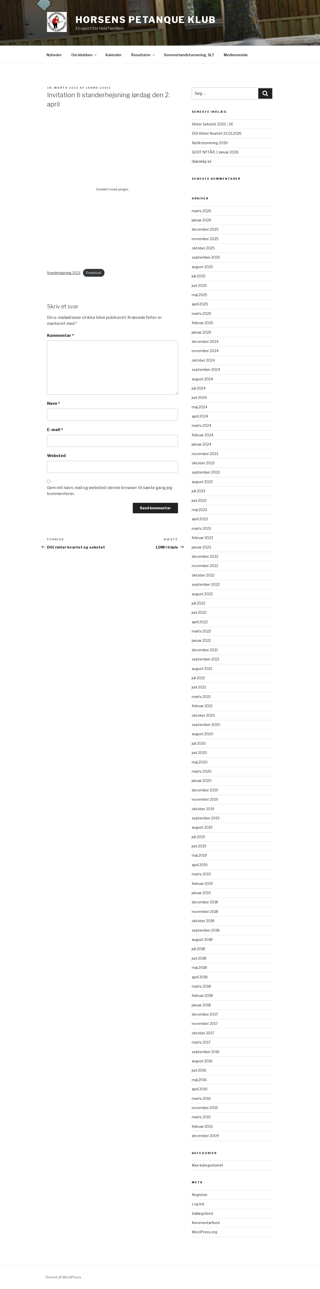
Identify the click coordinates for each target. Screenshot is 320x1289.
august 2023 (202, 482)
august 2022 (202, 594)
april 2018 (200, 977)
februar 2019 (202, 883)
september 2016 (206, 1052)
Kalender (114, 55)
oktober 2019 (203, 809)
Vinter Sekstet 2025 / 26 (212, 124)
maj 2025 (199, 295)
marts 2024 (201, 425)
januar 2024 (201, 444)
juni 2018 (199, 958)
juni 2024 (199, 397)
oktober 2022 (203, 575)
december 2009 (205, 1136)
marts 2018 (201, 986)
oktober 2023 (203, 463)
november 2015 (205, 1108)
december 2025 (205, 229)
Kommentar (60, 335)
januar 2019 (201, 893)
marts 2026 (201, 211)
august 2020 (202, 734)
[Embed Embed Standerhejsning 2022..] (112, 189)
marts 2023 (201, 528)
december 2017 (205, 1014)
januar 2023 (201, 547)
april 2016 (200, 1089)
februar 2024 (202, 435)
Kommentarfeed (206, 1223)
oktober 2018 (203, 921)
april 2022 (200, 622)
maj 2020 (200, 762)
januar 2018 (201, 1005)
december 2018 (205, 902)
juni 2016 (199, 1070)
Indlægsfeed (202, 1213)
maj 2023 (199, 510)
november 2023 (205, 454)
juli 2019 (198, 837)
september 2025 (206, 257)
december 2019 (205, 790)
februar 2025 (202, 323)
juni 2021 (199, 687)
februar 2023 (202, 538)
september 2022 (206, 584)
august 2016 (202, 1061)
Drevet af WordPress (63, 1277)
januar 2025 (201, 332)
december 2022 (205, 556)
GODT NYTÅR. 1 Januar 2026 (215, 152)
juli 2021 (198, 678)
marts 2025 (201, 313)
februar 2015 (202, 1126)
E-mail (55, 429)
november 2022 (205, 566)
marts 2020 (202, 771)
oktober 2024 (203, 360)
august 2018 (202, 939)
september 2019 (206, 818)
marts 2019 (201, 874)
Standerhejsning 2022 (63, 273)
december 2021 (205, 650)
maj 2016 (199, 1080)
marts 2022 (201, 631)
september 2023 (206, 472)
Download (93, 273)
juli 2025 (199, 276)
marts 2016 (201, 1098)
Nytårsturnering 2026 (210, 143)
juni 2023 (199, 500)
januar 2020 (202, 780)
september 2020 (206, 724)
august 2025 (202, 267)
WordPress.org (204, 1232)
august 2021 (202, 668)
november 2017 (205, 1023)
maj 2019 (199, 855)
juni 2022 (199, 612)
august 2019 (202, 827)
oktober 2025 (203, 248)
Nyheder (54, 55)
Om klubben (84, 55)
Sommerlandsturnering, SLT (189, 55)
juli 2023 (198, 491)
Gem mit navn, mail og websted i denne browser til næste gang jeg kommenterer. (109, 490)
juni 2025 (199, 285)
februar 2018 (202, 995)
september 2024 (206, 369)
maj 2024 (199, 407)
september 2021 (205, 659)
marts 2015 (201, 1117)
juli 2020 (199, 743)
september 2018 (206, 930)
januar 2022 (201, 640)
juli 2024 (199, 388)
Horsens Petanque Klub (146, 19)
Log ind (198, 1204)
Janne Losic (98, 87)
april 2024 (200, 416)
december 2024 (205, 341)
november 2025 (205, 239)
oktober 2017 (203, 1033)
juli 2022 (198, 603)
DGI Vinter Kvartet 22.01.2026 (217, 133)
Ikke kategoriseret (207, 1165)
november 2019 (205, 799)
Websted (56, 455)
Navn (53, 403)
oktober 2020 (203, 715)
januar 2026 (201, 220)
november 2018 (205, 911)
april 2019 (200, 865)
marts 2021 (201, 696)
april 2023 (200, 519)
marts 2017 (201, 1042)
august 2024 (202, 379)
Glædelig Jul (201, 161)
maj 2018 (199, 967)
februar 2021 (202, 706)
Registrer (200, 1195)
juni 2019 (199, 846)
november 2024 (205, 351)
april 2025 (200, 304)
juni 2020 (199, 752)
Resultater (143, 55)
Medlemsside (236, 55)
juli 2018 (198, 949)
